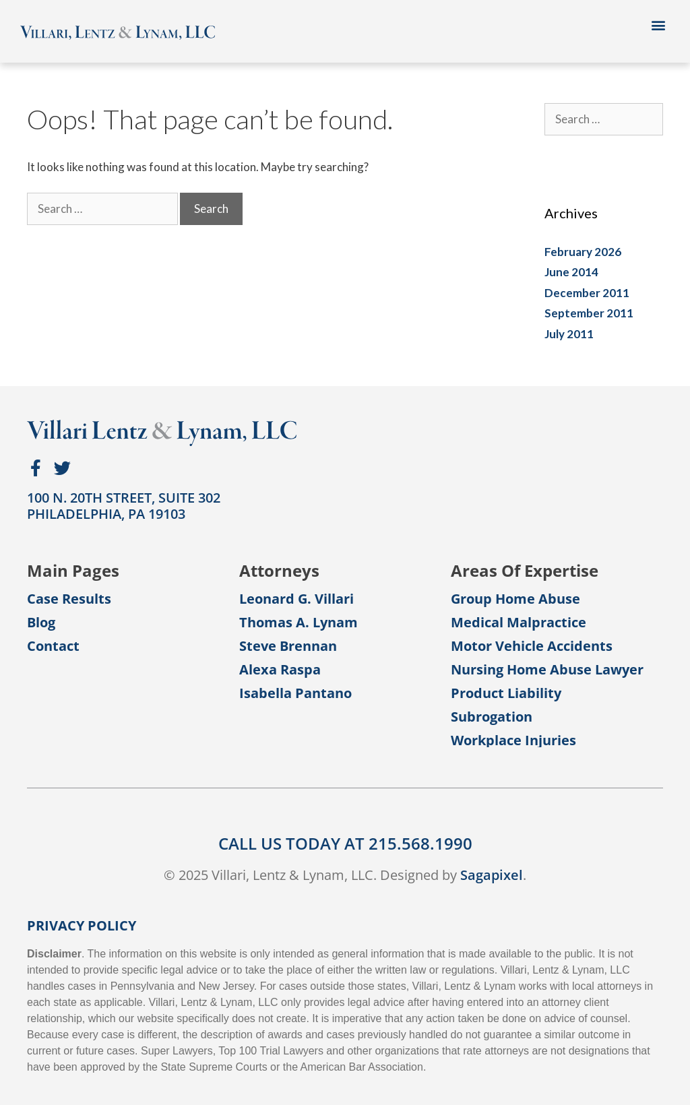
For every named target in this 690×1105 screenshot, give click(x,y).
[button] (659, 24)
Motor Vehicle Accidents (532, 646)
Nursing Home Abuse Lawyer (547, 669)
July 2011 (569, 334)
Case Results (69, 599)
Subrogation (491, 717)
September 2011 (588, 313)
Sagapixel (491, 875)
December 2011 (586, 293)
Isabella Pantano (295, 693)
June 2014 (571, 272)
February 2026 (582, 252)
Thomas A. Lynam (298, 622)
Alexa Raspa (280, 669)
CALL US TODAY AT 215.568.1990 (345, 843)
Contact (53, 646)
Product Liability (506, 693)
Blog (41, 622)
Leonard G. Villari (296, 599)
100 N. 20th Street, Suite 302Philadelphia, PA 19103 (123, 505)
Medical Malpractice (518, 622)
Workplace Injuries (513, 740)
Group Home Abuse (515, 599)
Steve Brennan (288, 646)
